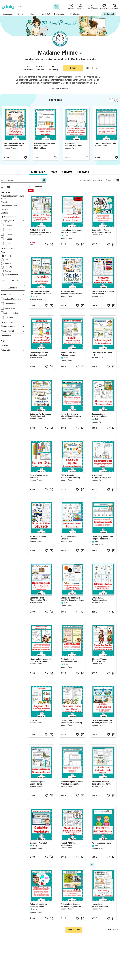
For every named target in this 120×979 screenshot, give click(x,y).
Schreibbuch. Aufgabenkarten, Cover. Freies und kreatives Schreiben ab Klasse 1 (102, 476)
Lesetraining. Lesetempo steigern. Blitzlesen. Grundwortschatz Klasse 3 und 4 (103, 537)
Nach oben (113, 930)
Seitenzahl (13, 350)
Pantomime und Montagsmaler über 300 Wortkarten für (71, 660)
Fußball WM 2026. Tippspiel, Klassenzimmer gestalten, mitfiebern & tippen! (41, 231)
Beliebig (7, 256)
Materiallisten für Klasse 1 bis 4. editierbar (45, 144)
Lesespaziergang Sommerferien (37, 783)
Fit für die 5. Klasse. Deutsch (38, 537)
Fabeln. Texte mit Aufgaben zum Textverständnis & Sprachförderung (68, 354)
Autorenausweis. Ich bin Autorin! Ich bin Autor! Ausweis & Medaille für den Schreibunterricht (14, 144)
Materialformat (13, 331)
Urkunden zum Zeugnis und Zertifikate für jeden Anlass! (40, 292)
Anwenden (12, 288)
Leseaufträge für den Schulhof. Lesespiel (39, 354)
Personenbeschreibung (101, 843)
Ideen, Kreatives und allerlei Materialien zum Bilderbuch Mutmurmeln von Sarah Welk (71, 415)
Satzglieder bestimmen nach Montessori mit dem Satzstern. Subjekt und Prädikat (71, 599)
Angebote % (46, 14)
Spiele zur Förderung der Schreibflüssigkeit (40, 415)
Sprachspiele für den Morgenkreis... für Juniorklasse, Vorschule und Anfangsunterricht (40, 599)
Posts (53, 172)
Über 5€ (7, 271)
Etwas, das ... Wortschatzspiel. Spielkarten (99, 599)
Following (83, 172)
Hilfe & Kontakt (74, 14)
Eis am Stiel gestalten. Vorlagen (39, 476)
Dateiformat (13, 336)
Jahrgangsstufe (13, 220)
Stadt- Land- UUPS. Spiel (105, 143)
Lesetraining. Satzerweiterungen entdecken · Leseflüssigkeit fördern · (102, 905)
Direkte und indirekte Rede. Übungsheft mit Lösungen (101, 783)
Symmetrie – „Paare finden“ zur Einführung (101, 231)
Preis (13, 252)
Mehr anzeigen (60, 88)
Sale (6, 260)
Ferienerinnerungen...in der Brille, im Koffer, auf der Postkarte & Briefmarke (102, 721)
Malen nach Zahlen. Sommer (69, 537)
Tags (13, 340)
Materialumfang (13, 326)
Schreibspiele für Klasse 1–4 (102, 354)
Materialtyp (13, 294)
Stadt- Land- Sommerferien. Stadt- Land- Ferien (74, 144)
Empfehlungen (59, 14)
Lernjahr (13, 345)
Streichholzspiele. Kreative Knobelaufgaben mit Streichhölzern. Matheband (72, 783)
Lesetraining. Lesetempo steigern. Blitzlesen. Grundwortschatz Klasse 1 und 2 (72, 231)
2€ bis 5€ (8, 267)
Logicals (33, 720)
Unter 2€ (7, 263)
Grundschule (8, 14)
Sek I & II (22, 14)
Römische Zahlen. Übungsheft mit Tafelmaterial (99, 660)
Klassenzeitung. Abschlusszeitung (99, 415)
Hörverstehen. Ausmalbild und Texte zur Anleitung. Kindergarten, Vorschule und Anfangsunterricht (41, 660)
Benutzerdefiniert (11, 275)
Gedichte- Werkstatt (38, 843)
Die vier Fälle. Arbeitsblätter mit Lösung (71, 721)
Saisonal (34, 14)
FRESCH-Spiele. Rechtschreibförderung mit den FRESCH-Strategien (72, 476)
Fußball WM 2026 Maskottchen (68, 844)
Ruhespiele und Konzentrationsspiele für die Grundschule (71, 292)
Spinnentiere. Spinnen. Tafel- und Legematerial (71, 905)
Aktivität (67, 172)
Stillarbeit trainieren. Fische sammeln (38, 905)
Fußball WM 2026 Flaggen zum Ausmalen (103, 292)
